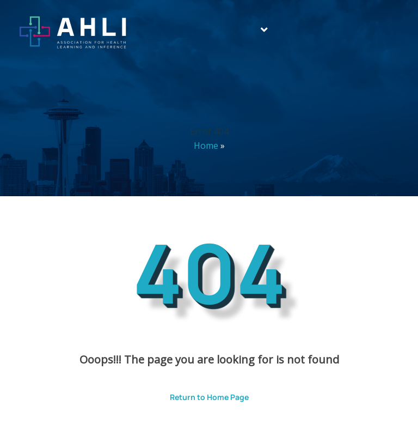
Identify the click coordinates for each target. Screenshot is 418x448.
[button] (264, 30)
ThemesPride (323, 425)
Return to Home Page (201, 393)
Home (206, 146)
